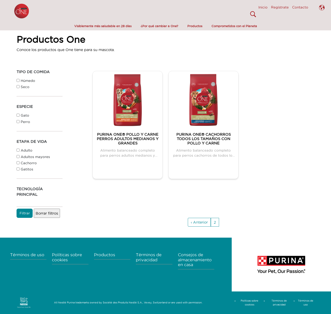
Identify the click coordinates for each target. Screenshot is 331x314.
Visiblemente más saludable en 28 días (102, 26)
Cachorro (29, 163)
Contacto (300, 7)
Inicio (263, 7)
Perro (25, 122)
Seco (25, 87)
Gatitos (27, 169)
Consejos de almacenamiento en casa (195, 260)
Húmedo (28, 81)
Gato (25, 115)
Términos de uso (27, 255)
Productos (194, 26)
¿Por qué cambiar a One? (159, 26)
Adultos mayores (35, 157)
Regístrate (280, 7)
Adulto (26, 150)
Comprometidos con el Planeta (234, 26)
